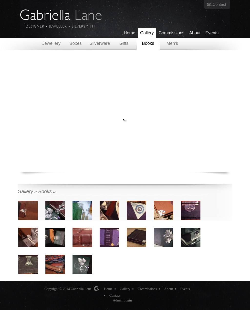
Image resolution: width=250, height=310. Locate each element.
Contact (219, 4)
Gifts (123, 43)
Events (212, 32)
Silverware (99, 43)
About (194, 32)
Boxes (75, 43)
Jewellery (51, 43)
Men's (172, 43)
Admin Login (122, 300)
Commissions (172, 32)
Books (148, 43)
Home (129, 32)
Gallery (147, 32)
